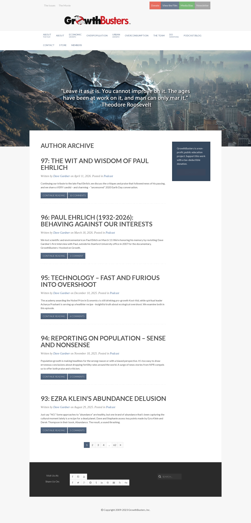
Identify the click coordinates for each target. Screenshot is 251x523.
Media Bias (187, 5)
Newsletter (202, 5)
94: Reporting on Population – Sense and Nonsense (103, 341)
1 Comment (76, 255)
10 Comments (78, 195)
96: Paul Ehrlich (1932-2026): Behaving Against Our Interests (96, 220)
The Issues (49, 5)
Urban (116, 35)
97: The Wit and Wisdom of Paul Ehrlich (95, 164)
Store (63, 45)
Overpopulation (97, 35)
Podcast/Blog (192, 35)
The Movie (65, 5)
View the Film (169, 5)
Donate (155, 5)
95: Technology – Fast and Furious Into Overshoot (100, 281)
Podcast (108, 176)
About (47, 35)
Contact (48, 45)
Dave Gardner (61, 176)
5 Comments (77, 430)
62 (114, 444)
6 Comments (77, 316)
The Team (159, 35)
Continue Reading (54, 195)
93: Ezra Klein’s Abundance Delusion (103, 398)
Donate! (191, 172)
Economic (75, 35)
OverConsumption (136, 35)
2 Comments (77, 376)
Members (76, 45)
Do (174, 35)
